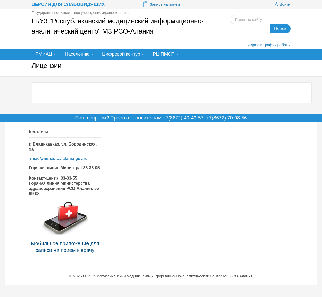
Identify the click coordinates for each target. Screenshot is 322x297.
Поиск (280, 28)
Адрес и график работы (269, 45)
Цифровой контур (121, 54)
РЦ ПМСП (164, 54)
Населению (77, 54)
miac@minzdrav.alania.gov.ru (59, 158)
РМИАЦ (44, 54)
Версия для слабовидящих (68, 4)
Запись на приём (161, 4)
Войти (281, 4)
